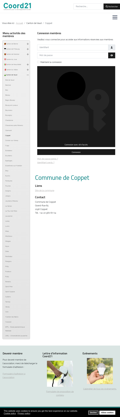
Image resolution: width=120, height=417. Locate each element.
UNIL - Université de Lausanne (16, 336)
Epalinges (8, 161)
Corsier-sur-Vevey (11, 140)
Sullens (8, 297)
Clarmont (8, 130)
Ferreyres (8, 181)
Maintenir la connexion (51, 62)
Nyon (7, 246)
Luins (7, 226)
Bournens (8, 110)
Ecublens (8, 156)
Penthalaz (8, 256)
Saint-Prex (9, 286)
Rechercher (112, 6)
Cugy (7, 145)
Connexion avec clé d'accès (76, 106)
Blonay (7, 95)
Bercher (8, 85)
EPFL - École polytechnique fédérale (15, 329)
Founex (8, 186)
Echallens (8, 150)
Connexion (76, 152)
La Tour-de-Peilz (11, 211)
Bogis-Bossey (10, 100)
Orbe (7, 251)
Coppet (7, 135)
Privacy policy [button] (24, 413)
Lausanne (8, 216)
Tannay (7, 302)
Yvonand (8, 322)
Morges (8, 241)
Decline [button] (93, 413)
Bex (6, 90)
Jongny (8, 196)
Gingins (8, 191)
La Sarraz (8, 206)
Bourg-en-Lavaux (11, 105)
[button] (114, 17)
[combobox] (89, 6)
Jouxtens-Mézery (11, 201)
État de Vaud (9, 80)
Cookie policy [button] (10, 413)
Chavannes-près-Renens (14, 125)
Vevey (7, 307)
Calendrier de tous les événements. (100, 389)
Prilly (7, 266)
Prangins (8, 261)
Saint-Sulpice (10, 292)
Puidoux (8, 271)
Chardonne (9, 120)
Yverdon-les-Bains (11, 317)
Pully (7, 276)
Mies (7, 231)
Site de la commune (44, 190)
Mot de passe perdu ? (47, 159)
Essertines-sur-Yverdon (13, 166)
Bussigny (8, 115)
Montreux (8, 236)
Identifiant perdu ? (45, 162)
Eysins (7, 176)
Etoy (6, 171)
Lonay (7, 221)
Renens (8, 282)
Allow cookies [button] (107, 413)
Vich (6, 312)
